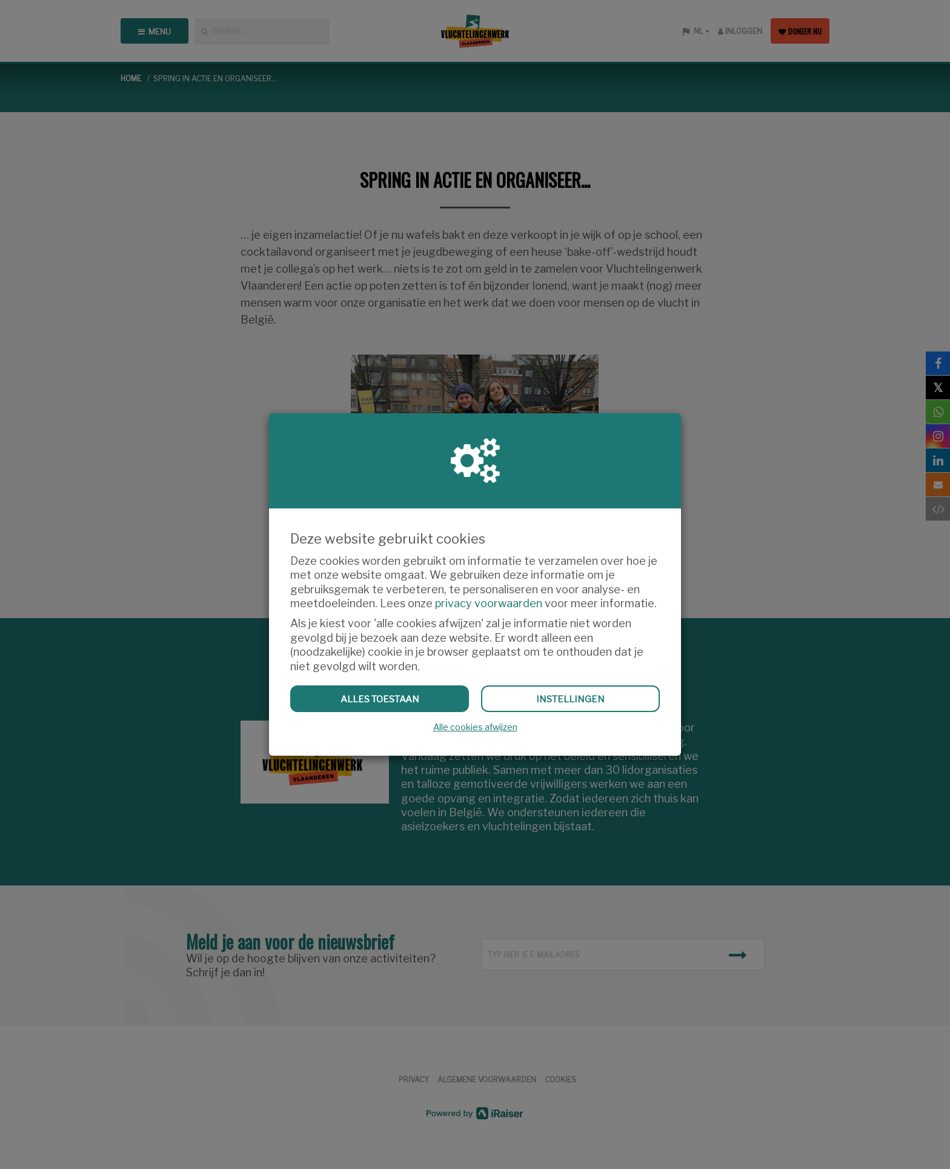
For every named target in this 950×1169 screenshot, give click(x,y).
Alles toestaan (379, 699)
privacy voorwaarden (488, 603)
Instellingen (570, 699)
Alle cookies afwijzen (475, 727)
